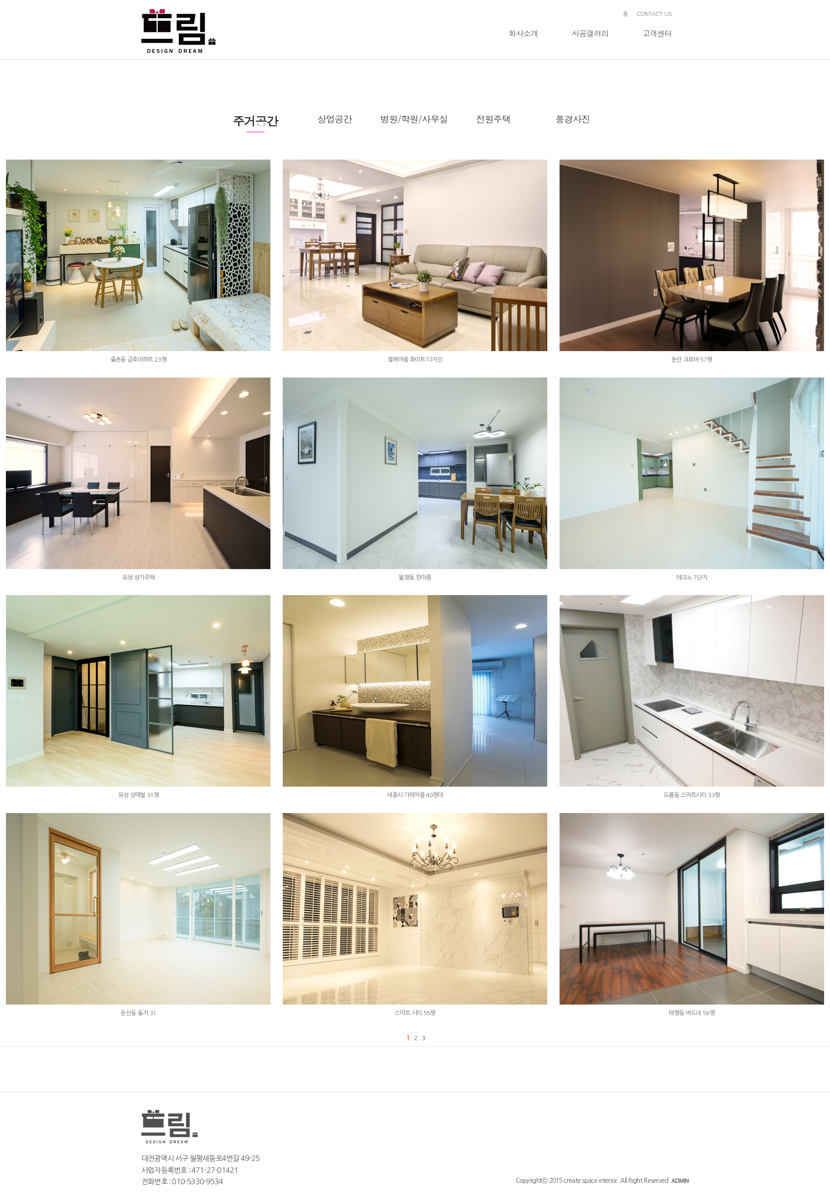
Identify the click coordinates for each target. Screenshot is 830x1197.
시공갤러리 (590, 33)
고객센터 (657, 33)
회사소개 (523, 33)
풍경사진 (572, 118)
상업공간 (334, 118)
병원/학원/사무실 (414, 118)
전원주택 (493, 118)
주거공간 (255, 121)
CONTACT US (654, 13)
